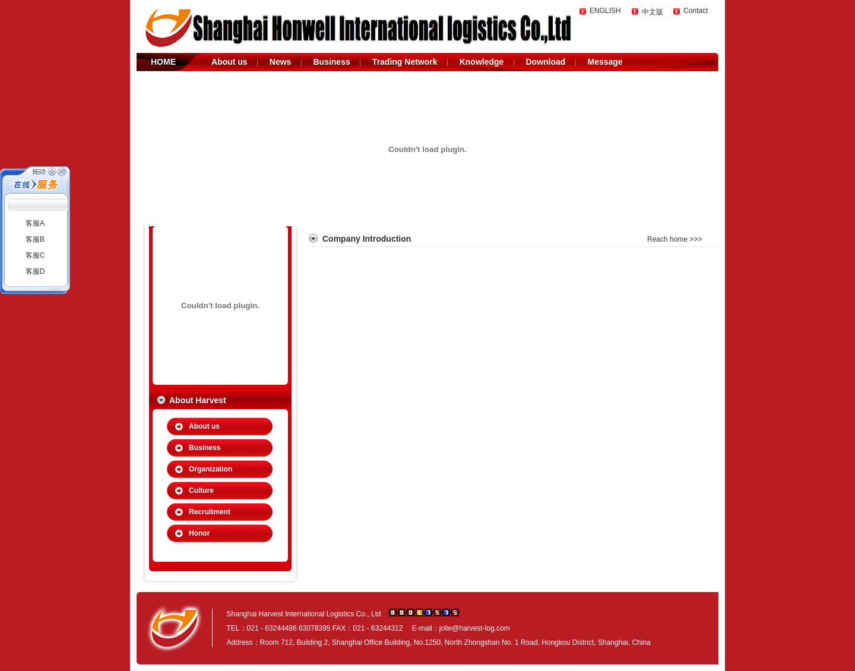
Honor (199, 533)
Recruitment (209, 512)
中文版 (652, 12)
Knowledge (482, 62)
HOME (163, 62)
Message (604, 62)
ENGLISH (605, 11)
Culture (201, 490)
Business (331, 62)
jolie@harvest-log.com (474, 628)
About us (229, 62)
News (281, 62)
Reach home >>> (674, 239)
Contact (695, 11)
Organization (210, 469)
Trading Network (405, 62)
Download (545, 62)
